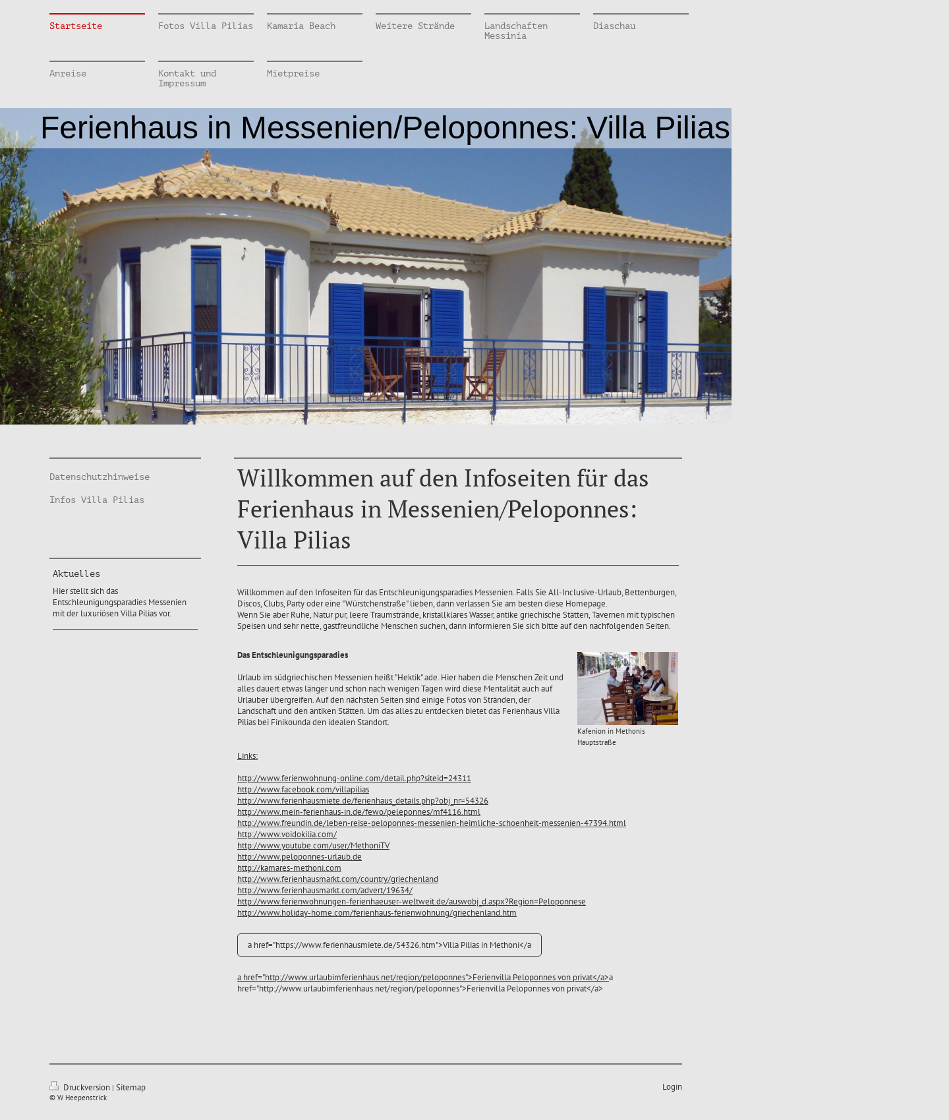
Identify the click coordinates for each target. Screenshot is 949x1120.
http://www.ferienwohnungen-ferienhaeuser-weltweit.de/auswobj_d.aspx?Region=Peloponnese (411, 901)
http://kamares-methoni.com (289, 867)
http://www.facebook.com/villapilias (303, 789)
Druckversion (80, 1087)
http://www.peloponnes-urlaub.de (299, 856)
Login (672, 1086)
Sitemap (131, 1087)
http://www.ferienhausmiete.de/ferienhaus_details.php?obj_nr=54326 (362, 800)
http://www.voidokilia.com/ (287, 834)
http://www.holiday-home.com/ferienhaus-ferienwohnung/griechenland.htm (377, 912)
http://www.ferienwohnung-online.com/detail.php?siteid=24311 (354, 778)
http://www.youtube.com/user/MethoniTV (313, 845)
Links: (247, 755)
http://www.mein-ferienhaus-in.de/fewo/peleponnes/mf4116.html (358, 811)
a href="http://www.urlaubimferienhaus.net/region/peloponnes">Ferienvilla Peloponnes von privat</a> (423, 977)
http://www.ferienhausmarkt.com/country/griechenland (337, 879)
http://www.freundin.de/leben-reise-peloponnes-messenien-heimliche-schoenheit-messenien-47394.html (431, 823)
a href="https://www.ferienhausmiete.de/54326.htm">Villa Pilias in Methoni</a (389, 945)
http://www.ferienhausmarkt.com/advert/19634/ (325, 890)
